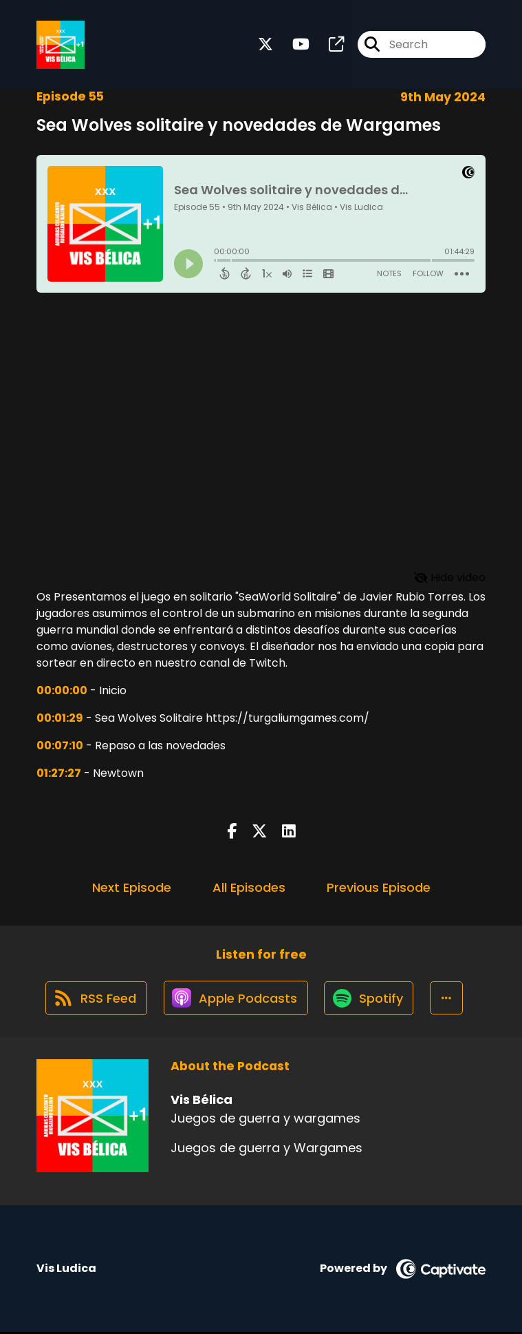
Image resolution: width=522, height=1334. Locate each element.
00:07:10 (59, 745)
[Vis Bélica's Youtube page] (292, 45)
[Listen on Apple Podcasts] (236, 999)
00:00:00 (61, 690)
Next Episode (131, 887)
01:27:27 (58, 773)
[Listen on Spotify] (370, 999)
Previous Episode (379, 887)
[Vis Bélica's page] (328, 45)
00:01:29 (59, 718)
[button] (449, 999)
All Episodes (249, 887)
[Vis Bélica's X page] (265, 45)
